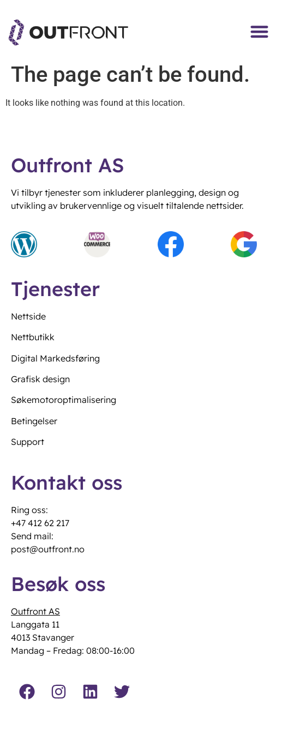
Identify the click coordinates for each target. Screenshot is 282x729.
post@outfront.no (48, 549)
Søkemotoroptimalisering (63, 399)
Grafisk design (40, 378)
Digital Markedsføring (55, 358)
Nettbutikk (33, 337)
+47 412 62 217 (40, 522)
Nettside (28, 316)
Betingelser (34, 420)
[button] (259, 31)
